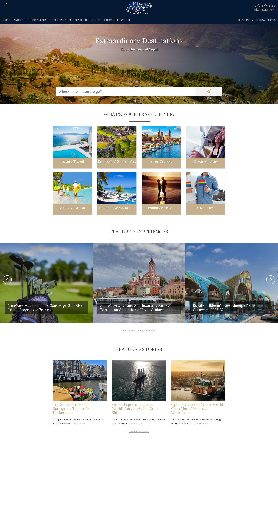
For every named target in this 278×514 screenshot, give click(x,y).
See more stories (139, 431)
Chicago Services (117, 20)
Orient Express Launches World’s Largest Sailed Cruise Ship (136, 408)
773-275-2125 (265, 5)
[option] (139, 64)
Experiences (62, 20)
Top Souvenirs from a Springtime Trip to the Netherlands (71, 408)
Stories (81, 20)
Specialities (38, 20)
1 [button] (136, 102)
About (18, 20)
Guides (95, 20)
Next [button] (270, 279)
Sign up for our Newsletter (257, 20)
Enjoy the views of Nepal (139, 49)
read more (79, 423)
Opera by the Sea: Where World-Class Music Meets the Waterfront (198, 408)
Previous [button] (7, 279)
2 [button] (141, 102)
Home (6, 20)
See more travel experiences (139, 330)
